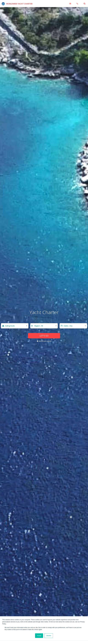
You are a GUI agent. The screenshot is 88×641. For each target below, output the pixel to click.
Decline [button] (48, 635)
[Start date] (73, 325)
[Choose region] (44, 325)
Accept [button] (39, 635)
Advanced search (45, 341)
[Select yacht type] (15, 325)
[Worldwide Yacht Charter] (16, 3)
